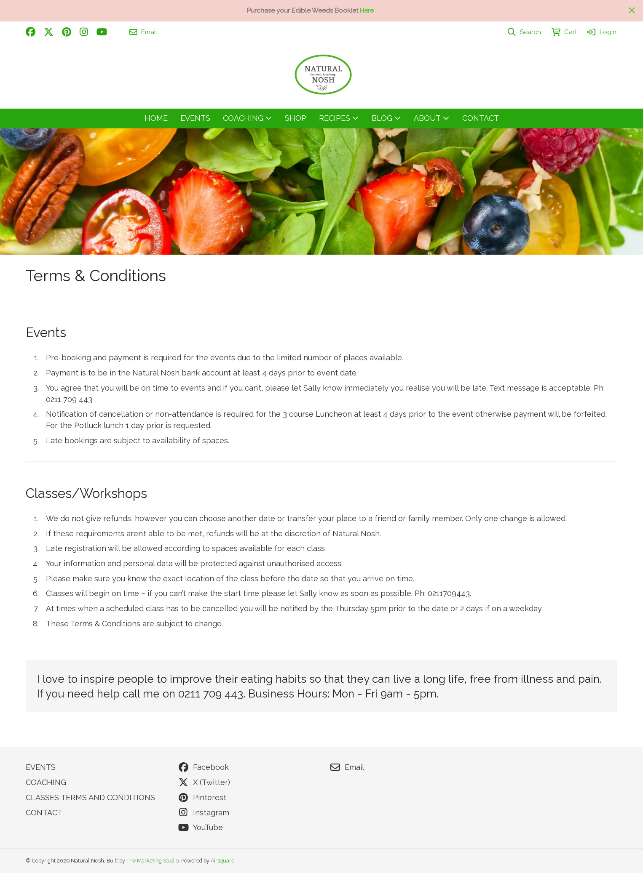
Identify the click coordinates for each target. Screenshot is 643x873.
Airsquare (222, 860)
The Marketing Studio (152, 860)
